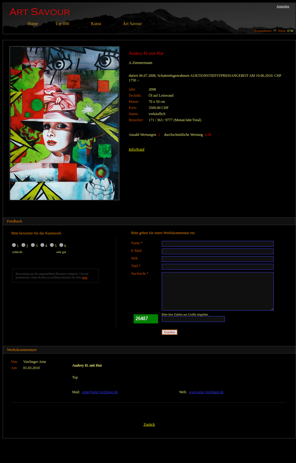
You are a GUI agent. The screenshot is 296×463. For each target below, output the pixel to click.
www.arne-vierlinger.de (206, 392)
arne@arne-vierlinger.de (100, 392)
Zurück (149, 424)
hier (84, 277)
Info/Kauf (136, 149)
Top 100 (62, 23)
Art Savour (132, 23)
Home (33, 23)
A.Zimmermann (140, 63)
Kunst (96, 23)
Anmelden (282, 6)
